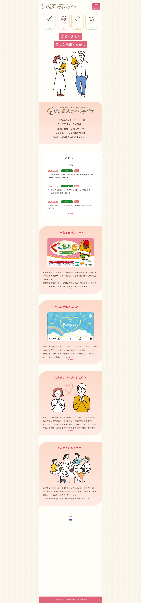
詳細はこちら (70, 305)
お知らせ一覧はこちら (70, 220)
